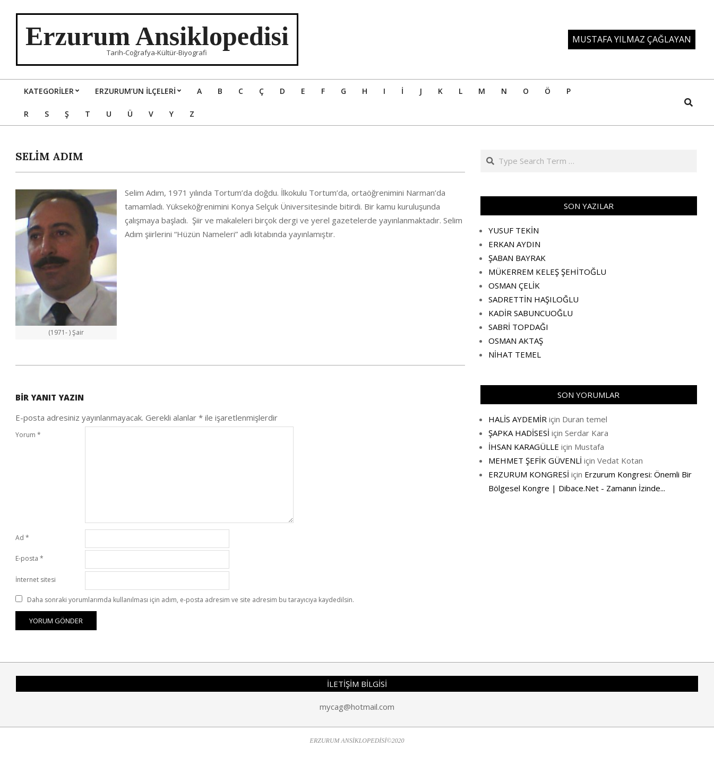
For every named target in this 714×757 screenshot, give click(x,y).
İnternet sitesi (35, 579)
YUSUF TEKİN (513, 230)
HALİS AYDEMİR (517, 419)
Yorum (28, 434)
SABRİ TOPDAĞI (518, 326)
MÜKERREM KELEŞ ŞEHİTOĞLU (547, 271)
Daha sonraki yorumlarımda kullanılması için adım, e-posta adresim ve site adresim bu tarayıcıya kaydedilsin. (190, 599)
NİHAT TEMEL (514, 354)
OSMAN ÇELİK (514, 285)
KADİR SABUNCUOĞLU (530, 313)
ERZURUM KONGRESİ (528, 474)
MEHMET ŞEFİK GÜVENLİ (535, 460)
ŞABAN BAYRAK (517, 258)
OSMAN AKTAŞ (515, 340)
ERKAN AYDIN (514, 244)
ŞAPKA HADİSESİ (518, 433)
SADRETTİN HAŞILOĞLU (533, 299)
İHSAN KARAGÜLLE (523, 446)
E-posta (29, 558)
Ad (22, 537)
